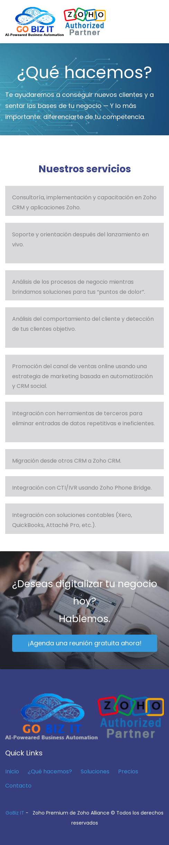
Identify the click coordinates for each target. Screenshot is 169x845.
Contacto (18, 786)
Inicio (12, 771)
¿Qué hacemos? (50, 771)
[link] (84, 698)
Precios (128, 771)
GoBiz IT (15, 812)
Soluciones (95, 771)
